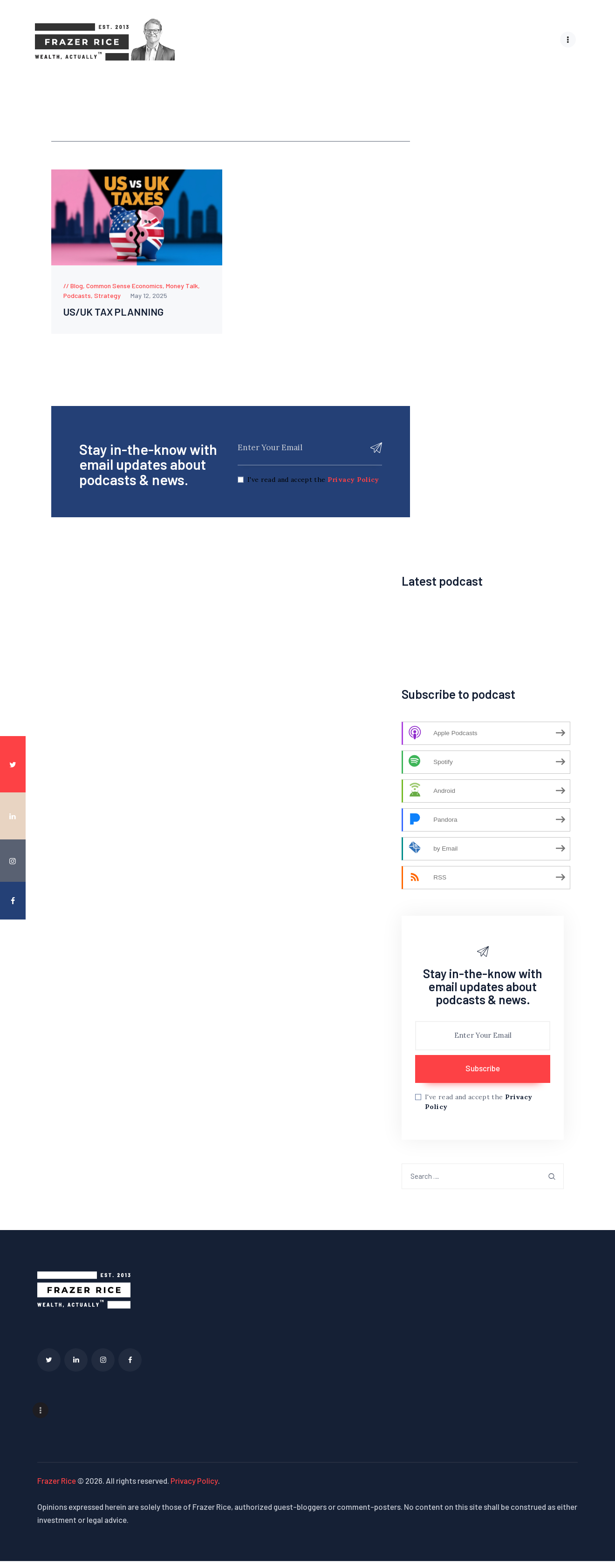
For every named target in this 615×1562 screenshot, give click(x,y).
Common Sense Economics (124, 285)
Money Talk (182, 285)
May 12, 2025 (148, 295)
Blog (76, 285)
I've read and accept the (313, 481)
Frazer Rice (56, 1482)
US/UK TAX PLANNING (123, 312)
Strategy (107, 295)
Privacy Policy (353, 481)
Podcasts (77, 295)
